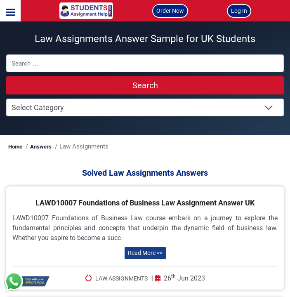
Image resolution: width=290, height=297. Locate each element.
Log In (239, 10)
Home (49, 158)
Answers (74, 158)
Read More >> (145, 286)
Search (145, 97)
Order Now (170, 10)
